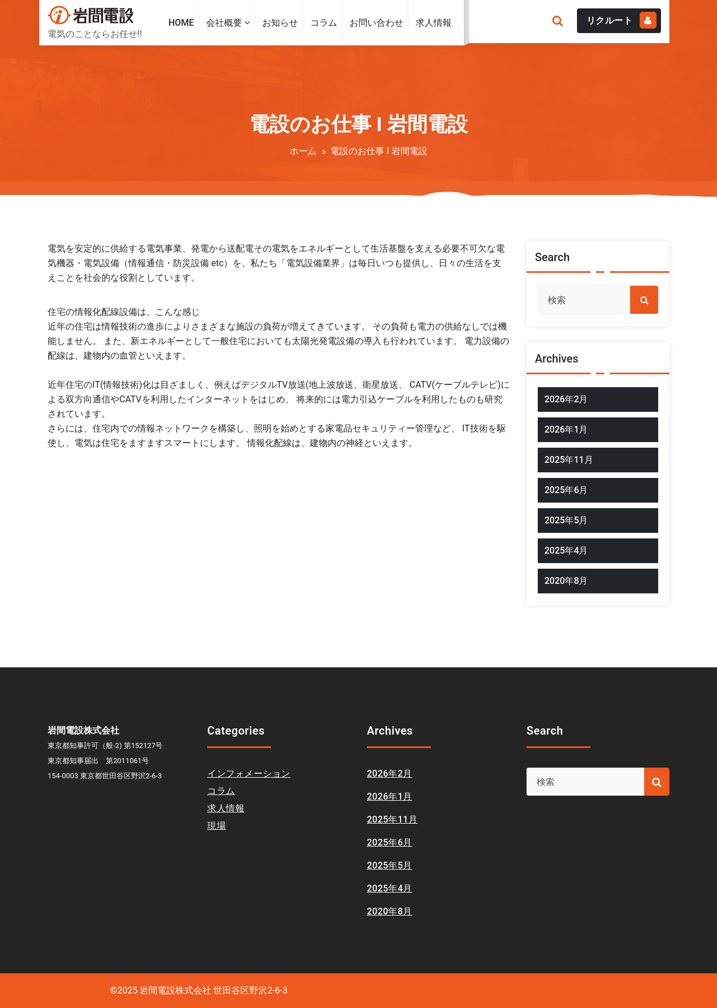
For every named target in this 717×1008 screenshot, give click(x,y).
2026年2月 (566, 399)
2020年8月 (566, 580)
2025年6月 (566, 490)
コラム (221, 791)
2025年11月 (568, 459)
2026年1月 (566, 429)
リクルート (621, 20)
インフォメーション (249, 773)
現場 (216, 825)
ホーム (303, 151)
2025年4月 (566, 550)
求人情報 (225, 808)
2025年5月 (566, 520)
